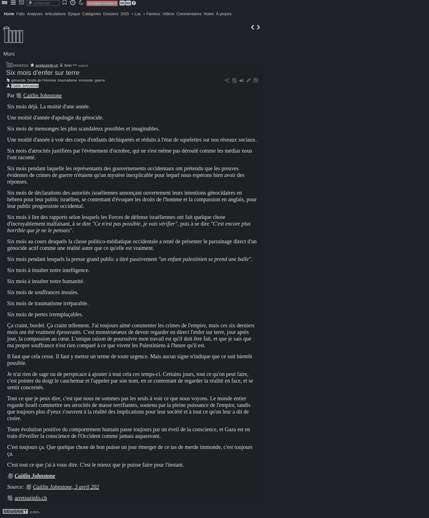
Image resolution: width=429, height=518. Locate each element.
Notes (209, 14)
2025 (125, 14)
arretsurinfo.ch (47, 65)
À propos (223, 14)
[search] (43, 3)
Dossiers (110, 14)
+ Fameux (151, 14)
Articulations (55, 14)
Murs (9, 54)
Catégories (91, 14)
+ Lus (136, 14)
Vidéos (168, 14)
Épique (74, 14)
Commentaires (189, 14)
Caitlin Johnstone (24, 86)
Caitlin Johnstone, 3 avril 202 (66, 487)
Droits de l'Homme (41, 80)
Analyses (35, 14)
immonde (86, 80)
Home (9, 14)
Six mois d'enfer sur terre (42, 72)
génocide (18, 80)
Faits (20, 14)
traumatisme (67, 80)
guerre (100, 80)
